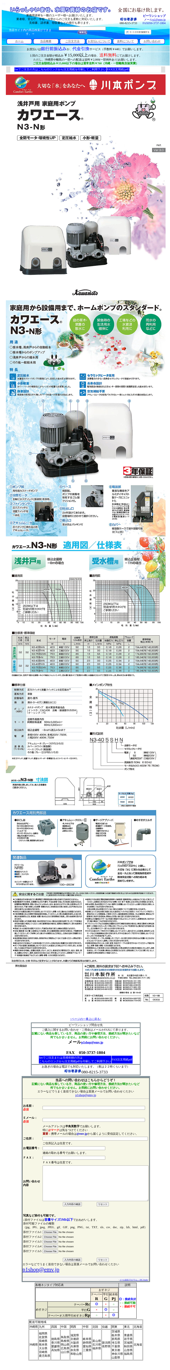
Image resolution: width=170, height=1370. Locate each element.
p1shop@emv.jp (92, 1042)
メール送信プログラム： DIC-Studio (140, 1287)
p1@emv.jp (159, 19)
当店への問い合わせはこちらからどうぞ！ (85, 1080)
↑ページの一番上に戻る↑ (85, 1018)
